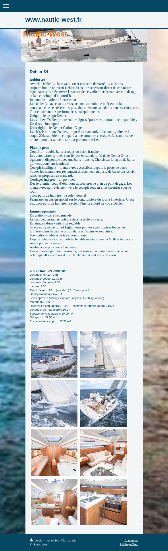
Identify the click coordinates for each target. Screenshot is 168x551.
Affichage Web (129, 544)
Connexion (131, 540)
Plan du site (68, 540)
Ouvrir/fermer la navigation (84, 6)
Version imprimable (45, 540)
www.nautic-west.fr (53, 19)
